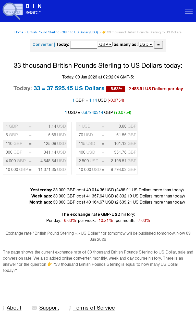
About (14, 308)
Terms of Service (94, 308)
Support (49, 308)
